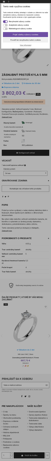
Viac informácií (25, 45)
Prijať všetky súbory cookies (25, 34)
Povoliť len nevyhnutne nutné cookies (25, 40)
